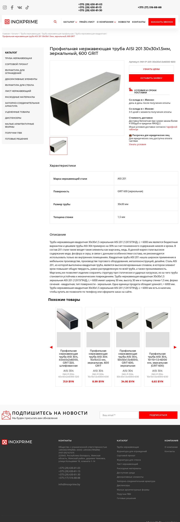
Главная (6, 33)
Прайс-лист (87, 22)
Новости (124, 22)
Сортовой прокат (16, 64)
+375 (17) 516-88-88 (150, 7)
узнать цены (151, 69)
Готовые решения (16, 139)
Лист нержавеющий (18, 91)
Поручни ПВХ (13, 133)
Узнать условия (137, 144)
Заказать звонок (162, 22)
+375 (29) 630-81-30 (90, 10)
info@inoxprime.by (69, 484)
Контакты (138, 22)
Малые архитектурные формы (19, 125)
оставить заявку (151, 78)
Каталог (69, 22)
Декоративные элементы (21, 79)
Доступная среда (126, 472)
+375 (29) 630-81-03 (90, 4)
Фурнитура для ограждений (15, 72)
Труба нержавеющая (30, 33)
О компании (106, 22)
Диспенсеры (13, 118)
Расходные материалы (20, 97)
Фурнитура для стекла (19, 85)
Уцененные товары (17, 112)
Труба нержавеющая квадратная (90, 33)
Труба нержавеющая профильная (57, 33)
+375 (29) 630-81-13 (89, 7)
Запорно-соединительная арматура (22, 104)
